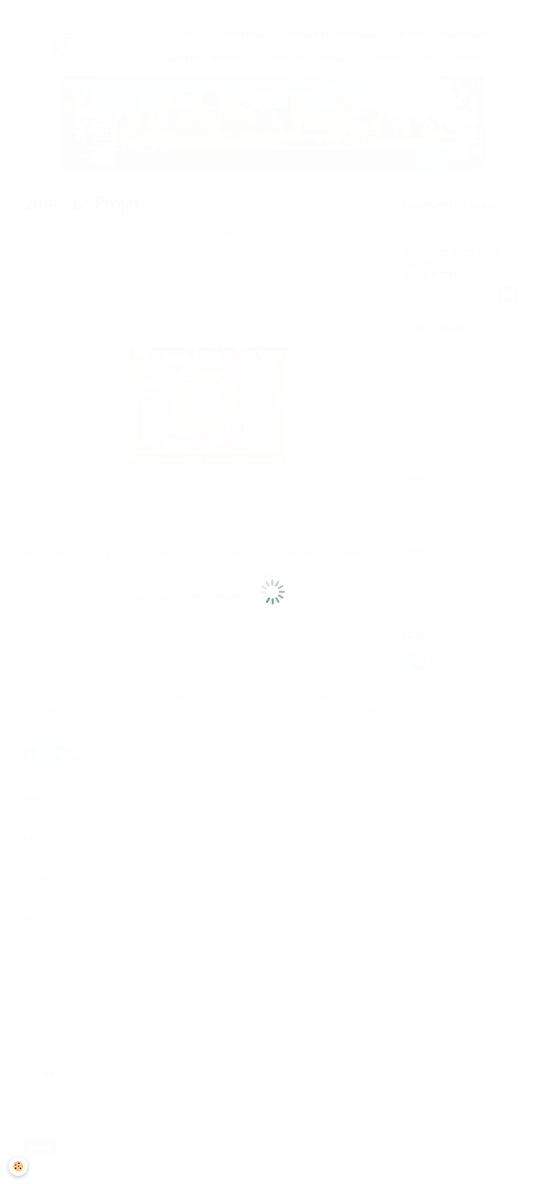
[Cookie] (18, 1166)
